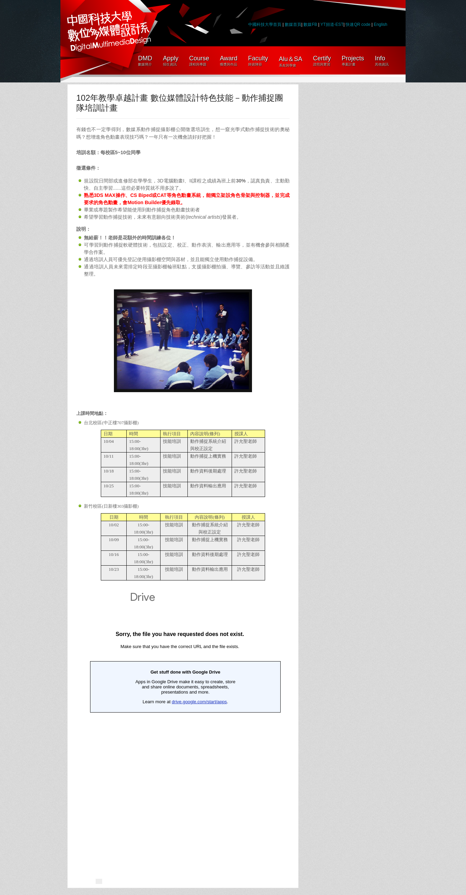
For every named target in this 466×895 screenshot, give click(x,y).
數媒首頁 (293, 24)
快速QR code (358, 24)
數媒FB (310, 24)
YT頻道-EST (331, 24)
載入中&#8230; (179, 723)
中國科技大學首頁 (264, 24)
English (380, 24)
